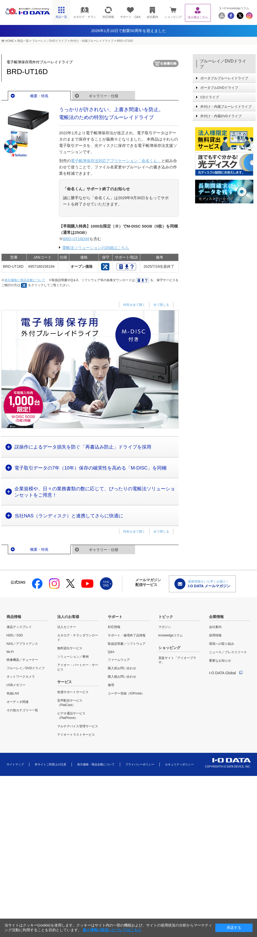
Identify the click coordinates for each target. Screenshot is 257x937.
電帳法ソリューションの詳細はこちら (95, 247)
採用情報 (215, 635)
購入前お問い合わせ (122, 668)
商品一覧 (23, 40)
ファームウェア (119, 660)
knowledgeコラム (170, 635)
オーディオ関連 (18, 702)
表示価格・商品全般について (96, 764)
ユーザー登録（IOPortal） (126, 693)
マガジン (164, 627)
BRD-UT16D (125, 40)
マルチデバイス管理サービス (77, 726)
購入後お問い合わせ (122, 676)
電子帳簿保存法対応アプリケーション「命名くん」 (116, 160)
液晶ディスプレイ (19, 627)
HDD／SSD (15, 635)
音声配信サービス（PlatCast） (69, 703)
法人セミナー (66, 627)
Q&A (111, 652)
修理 (111, 685)
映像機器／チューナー (22, 660)
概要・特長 (39, 96)
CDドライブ (209, 97)
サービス (64, 682)
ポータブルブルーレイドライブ (224, 78)
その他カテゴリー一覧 (22, 710)
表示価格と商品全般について (24, 280)
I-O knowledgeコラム (235, 8)
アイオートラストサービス (76, 735)
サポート (115, 617)
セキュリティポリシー (179, 764)
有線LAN (13, 693)
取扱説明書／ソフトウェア (127, 644)
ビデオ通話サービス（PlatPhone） (71, 716)
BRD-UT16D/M (76, 238)
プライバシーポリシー (139, 764)
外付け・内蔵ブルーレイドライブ (92, 40)
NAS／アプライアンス (22, 644)
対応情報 (114, 627)
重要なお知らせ (220, 660)
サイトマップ (15, 764)
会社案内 (215, 627)
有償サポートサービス (73, 692)
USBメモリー (16, 685)
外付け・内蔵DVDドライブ (221, 116)
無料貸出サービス (69, 648)
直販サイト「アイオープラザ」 (177, 660)
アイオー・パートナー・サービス (77, 667)
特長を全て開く (134, 305)
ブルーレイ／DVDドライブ (49, 40)
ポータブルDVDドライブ (219, 88)
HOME (9, 40)
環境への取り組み (221, 644)
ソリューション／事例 (73, 656)
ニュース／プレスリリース (228, 652)
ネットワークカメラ (21, 676)
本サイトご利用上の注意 (50, 764)
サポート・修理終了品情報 (127, 635)
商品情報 (14, 617)
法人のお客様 (68, 617)
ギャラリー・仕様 (103, 96)
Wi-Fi (10, 652)
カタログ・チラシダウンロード (77, 638)
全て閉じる (161, 305)
